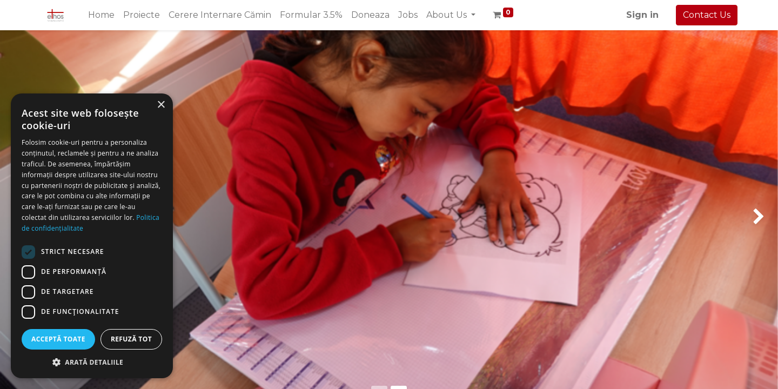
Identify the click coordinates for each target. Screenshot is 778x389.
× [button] (161, 105)
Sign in (642, 15)
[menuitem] (101, 15)
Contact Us (706, 15)
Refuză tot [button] (131, 339)
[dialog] (92, 235)
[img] (31, 88)
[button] (92, 362)
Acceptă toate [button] (58, 339)
